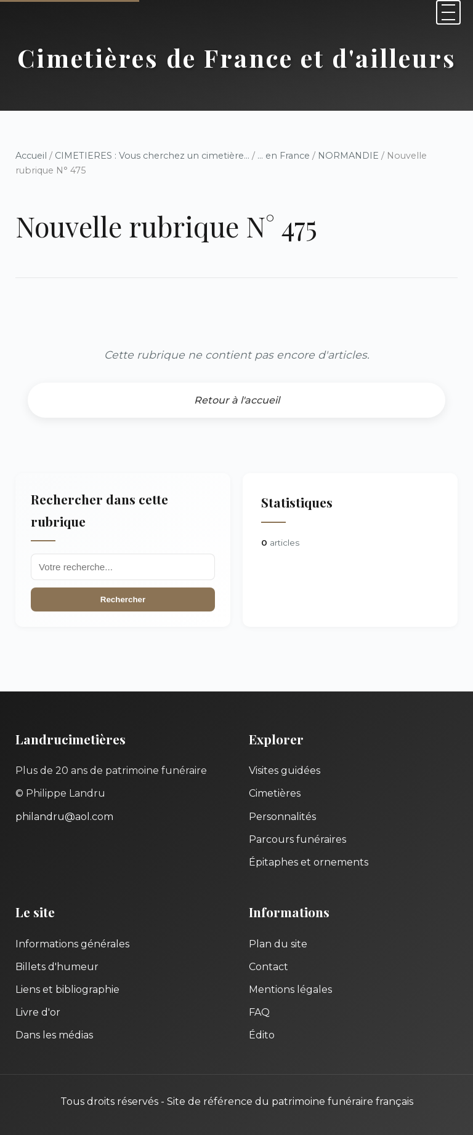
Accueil (31, 155)
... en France (283, 155)
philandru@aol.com (64, 816)
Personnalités (282, 816)
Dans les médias (54, 1035)
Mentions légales (290, 989)
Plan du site (278, 944)
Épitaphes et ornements (308, 862)
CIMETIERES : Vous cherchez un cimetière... (152, 155)
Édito (262, 1035)
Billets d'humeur (57, 967)
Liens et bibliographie (67, 989)
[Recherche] (123, 567)
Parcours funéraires (297, 839)
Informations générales (72, 944)
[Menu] (448, 12)
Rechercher (122, 599)
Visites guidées (284, 770)
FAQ (259, 1012)
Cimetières (275, 793)
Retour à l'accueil (237, 400)
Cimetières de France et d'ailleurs (236, 57)
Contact (268, 967)
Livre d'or (37, 1012)
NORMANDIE (348, 155)
